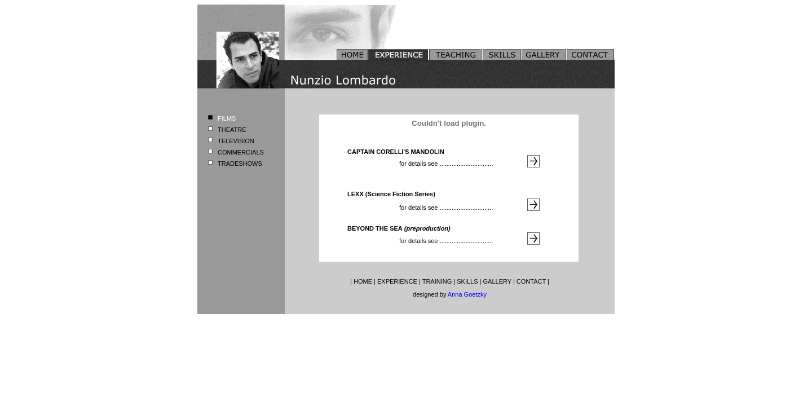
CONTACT (531, 281)
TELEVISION (236, 141)
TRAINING (437, 281)
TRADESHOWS (240, 163)
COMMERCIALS (241, 152)
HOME (363, 281)
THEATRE (232, 129)
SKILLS (467, 281)
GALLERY (497, 281)
